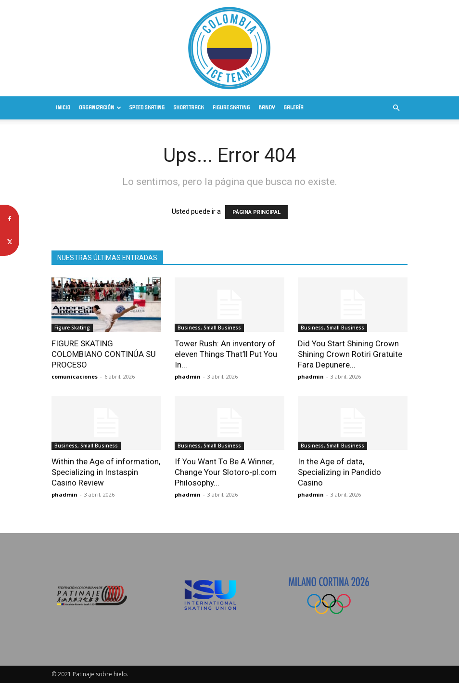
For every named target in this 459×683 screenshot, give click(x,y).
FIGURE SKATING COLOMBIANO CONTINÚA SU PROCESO (103, 354)
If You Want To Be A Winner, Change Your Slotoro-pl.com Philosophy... (226, 472)
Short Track (188, 108)
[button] (396, 108)
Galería (293, 108)
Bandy (266, 108)
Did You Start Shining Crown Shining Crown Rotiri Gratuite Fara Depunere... (350, 354)
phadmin (188, 376)
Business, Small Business (209, 327)
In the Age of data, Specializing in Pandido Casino (339, 472)
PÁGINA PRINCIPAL (256, 212)
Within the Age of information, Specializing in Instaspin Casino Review (105, 472)
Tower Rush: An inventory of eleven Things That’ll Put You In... (226, 354)
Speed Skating (147, 108)
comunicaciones (74, 376)
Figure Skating (231, 108)
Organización (100, 108)
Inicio (63, 108)
